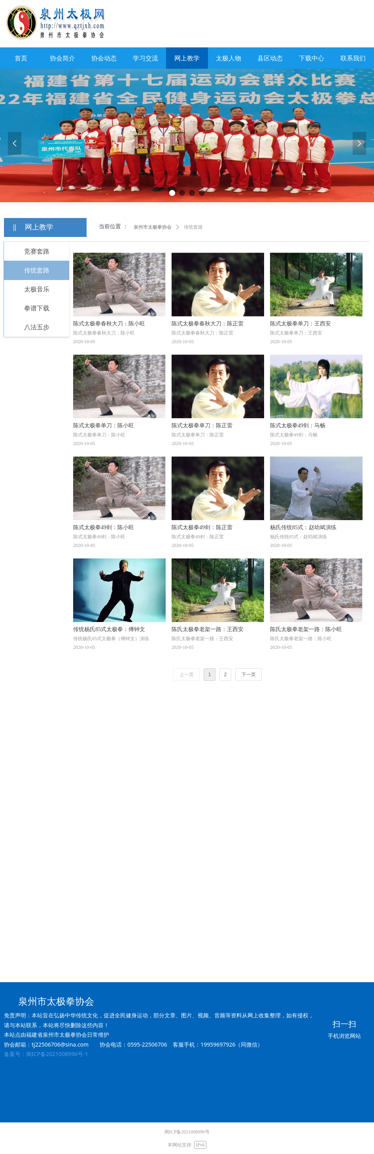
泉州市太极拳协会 (153, 227)
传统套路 (193, 227)
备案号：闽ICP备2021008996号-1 (46, 1054)
